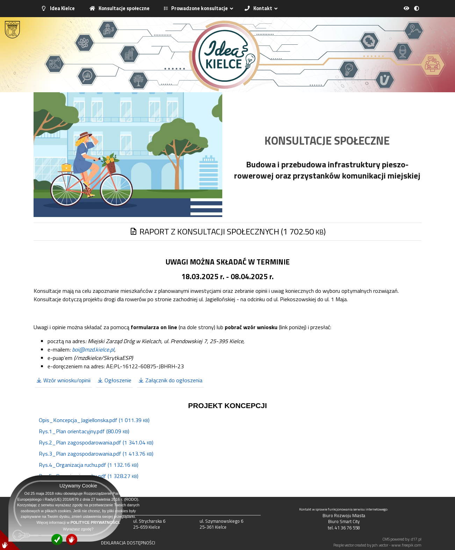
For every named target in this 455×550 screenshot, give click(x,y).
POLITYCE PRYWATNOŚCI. (95, 522)
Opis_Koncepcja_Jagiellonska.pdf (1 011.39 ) (94, 420)
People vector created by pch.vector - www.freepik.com (377, 545)
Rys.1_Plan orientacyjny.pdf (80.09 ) (84, 431)
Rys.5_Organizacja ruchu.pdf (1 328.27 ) (88, 476)
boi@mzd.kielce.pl (93, 349)
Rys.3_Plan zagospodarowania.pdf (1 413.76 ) (96, 453)
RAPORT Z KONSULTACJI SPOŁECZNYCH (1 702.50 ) (227, 231)
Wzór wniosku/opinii (63, 380)
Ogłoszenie (114, 380)
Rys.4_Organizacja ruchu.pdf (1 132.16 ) (88, 465)
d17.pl (416, 539)
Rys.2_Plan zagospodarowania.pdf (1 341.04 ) (96, 442)
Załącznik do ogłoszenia (170, 380)
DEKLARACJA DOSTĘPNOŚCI (128, 542)
